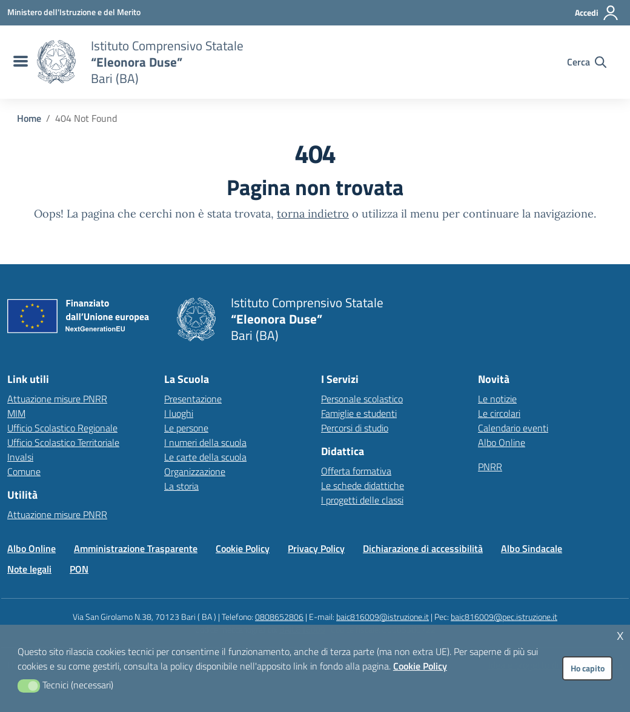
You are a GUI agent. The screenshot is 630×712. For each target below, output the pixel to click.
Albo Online (501, 442)
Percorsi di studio (354, 428)
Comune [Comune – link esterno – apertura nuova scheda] (24, 471)
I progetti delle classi (362, 500)
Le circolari (499, 413)
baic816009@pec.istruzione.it (504, 616)
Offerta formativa (356, 471)
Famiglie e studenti (359, 413)
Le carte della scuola (205, 457)
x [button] (620, 634)
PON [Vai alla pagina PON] (79, 569)
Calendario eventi (513, 428)
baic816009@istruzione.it (382, 616)
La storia (181, 486)
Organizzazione (194, 471)
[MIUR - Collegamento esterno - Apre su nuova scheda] (74, 12)
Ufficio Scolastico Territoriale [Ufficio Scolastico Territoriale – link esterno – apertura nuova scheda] (63, 442)
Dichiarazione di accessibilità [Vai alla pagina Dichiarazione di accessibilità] (423, 548)
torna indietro (313, 214)
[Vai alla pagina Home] (29, 118)
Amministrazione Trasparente (135, 548)
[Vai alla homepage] (56, 62)
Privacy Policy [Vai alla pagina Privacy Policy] (316, 548)
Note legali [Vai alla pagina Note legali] (29, 569)
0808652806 (279, 616)
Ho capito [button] (588, 668)
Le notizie (497, 398)
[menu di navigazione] (19, 62)
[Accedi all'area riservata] (597, 12)
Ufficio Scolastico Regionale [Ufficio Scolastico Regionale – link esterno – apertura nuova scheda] (62, 428)
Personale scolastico (362, 398)
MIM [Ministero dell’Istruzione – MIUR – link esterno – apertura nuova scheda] (16, 413)
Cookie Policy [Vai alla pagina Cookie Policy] (243, 548)
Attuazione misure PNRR (57, 398)
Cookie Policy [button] (420, 666)
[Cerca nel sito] (587, 61)
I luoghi (178, 413)
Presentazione (193, 398)
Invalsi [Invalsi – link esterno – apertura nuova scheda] (20, 457)
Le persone (186, 428)
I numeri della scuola (205, 442)
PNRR (490, 466)
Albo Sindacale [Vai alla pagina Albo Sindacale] (531, 548)
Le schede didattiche (362, 485)
